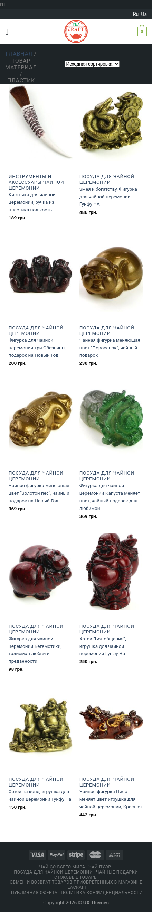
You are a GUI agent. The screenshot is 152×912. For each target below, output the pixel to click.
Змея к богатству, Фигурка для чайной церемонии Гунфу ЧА (108, 196)
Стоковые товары (76, 877)
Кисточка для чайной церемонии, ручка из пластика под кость (32, 202)
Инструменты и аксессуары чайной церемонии (36, 182)
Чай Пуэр (99, 867)
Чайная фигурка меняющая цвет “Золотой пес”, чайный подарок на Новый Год (39, 493)
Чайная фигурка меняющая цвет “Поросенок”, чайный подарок (109, 347)
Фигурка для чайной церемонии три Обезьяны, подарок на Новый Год (37, 347)
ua (144, 14)
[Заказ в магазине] (92, 64)
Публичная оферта (34, 892)
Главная (19, 54)
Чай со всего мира (62, 867)
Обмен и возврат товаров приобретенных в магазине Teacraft (76, 885)
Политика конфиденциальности (102, 892)
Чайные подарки (117, 872)
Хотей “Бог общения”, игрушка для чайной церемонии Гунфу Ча (102, 646)
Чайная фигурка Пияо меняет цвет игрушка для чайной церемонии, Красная (110, 799)
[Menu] (9, 31)
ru (136, 14)
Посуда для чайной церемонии (106, 179)
